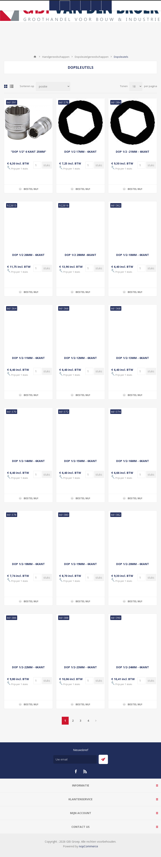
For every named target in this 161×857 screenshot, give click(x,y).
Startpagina (35, 57)
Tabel (5, 86)
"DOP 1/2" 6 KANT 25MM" (28, 151)
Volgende (96, 721)
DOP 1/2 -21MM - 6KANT (132, 151)
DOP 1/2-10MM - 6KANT (132, 255)
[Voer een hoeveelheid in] (37, 165)
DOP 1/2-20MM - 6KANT (132, 564)
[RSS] (85, 771)
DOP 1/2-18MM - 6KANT (28, 564)
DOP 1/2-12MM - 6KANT (80, 358)
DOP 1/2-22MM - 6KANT (28, 667)
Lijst (11, 86)
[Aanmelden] (75, 759)
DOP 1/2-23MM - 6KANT (80, 667)
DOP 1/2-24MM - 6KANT (132, 667)
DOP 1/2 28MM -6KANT (80, 255)
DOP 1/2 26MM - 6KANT (28, 255)
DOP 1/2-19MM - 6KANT (80, 564)
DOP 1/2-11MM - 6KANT (28, 358)
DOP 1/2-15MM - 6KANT (80, 461)
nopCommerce (88, 846)
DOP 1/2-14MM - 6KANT (28, 461)
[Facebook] (76, 771)
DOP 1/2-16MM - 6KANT (132, 461)
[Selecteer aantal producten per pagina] (135, 86)
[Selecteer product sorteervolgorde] (53, 86)
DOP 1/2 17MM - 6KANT (80, 151)
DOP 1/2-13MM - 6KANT (132, 358)
